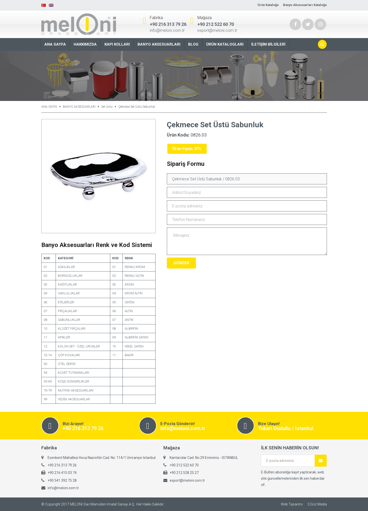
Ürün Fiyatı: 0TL (187, 148)
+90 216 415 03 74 (62, 473)
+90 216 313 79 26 (168, 24)
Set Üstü (106, 106)
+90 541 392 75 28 (62, 480)
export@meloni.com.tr (217, 30)
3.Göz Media (317, 504)
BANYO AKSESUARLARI (79, 106)
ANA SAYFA (49, 106)
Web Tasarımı (292, 504)
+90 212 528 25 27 (184, 473)
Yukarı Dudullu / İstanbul (285, 428)
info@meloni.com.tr (167, 30)
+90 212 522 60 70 (215, 24)
